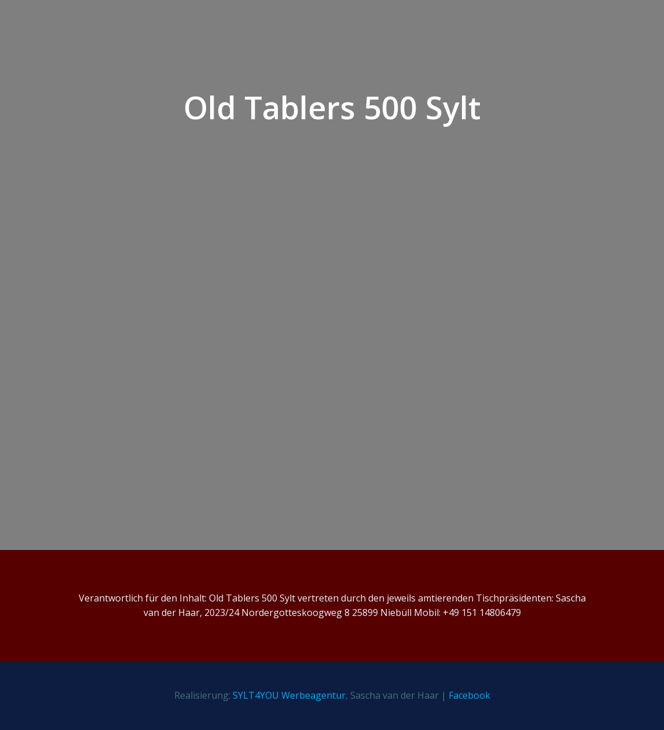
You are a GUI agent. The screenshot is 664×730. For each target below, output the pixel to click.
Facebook (469, 695)
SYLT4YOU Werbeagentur (289, 695)
